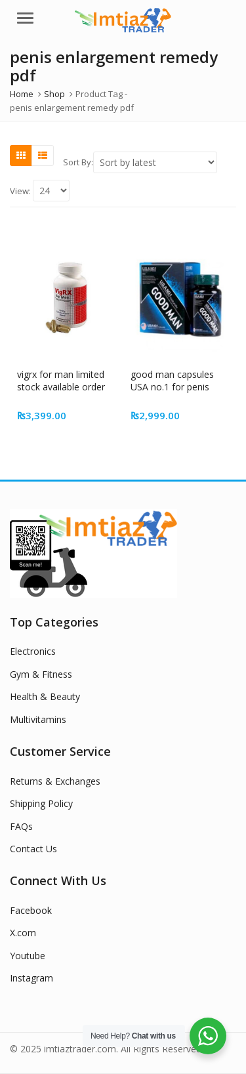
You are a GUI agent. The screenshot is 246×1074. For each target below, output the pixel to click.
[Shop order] (155, 162)
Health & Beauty (45, 696)
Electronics (33, 651)
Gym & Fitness (41, 674)
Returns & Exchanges (55, 781)
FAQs (21, 826)
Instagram (31, 978)
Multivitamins (38, 719)
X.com (23, 932)
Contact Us (33, 848)
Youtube (27, 955)
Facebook (31, 910)
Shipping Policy (41, 803)
